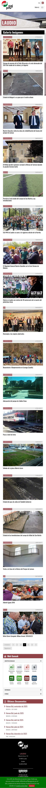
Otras (6, 694)
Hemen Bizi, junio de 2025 (15, 713)
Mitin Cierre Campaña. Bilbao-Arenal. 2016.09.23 (18, 636)
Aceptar (31, 786)
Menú (37, 7)
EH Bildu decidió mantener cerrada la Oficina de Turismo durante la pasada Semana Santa (22, 165)
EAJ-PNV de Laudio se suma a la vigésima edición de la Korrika (22, 232)
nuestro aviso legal (21, 786)
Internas (7, 690)
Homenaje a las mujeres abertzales (13, 334)
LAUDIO (23, 754)
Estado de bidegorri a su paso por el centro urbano (18, 97)
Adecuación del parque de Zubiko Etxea (15, 401)
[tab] (23, 661)
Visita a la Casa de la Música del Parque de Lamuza (18, 569)
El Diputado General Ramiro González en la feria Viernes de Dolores (21, 267)
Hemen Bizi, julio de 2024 (14, 727)
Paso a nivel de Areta (9, 434)
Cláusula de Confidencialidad (23, 775)
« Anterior (7, 645)
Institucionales (10, 661)
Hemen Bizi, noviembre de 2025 (16, 706)
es (43, 3)
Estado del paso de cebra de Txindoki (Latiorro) (17, 502)
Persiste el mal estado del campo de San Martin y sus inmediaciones (19, 199)
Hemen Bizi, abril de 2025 (14, 720)
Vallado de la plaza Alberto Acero (13, 468)
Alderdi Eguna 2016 (9, 602)
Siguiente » (8, 648)
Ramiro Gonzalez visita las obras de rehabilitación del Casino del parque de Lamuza (22, 132)
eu (39, 3)
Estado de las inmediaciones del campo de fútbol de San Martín (22, 535)
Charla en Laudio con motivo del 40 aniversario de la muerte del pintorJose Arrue (22, 301)
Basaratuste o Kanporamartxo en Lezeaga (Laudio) (18, 367)
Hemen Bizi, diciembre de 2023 (16, 733)
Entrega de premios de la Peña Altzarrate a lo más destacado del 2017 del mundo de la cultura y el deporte (22, 64)
